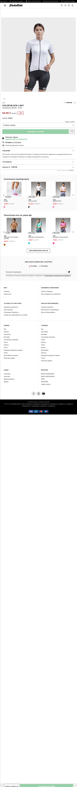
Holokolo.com (27, 406)
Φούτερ (43, 347)
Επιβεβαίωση (69, 272)
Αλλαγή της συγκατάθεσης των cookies (15, 315)
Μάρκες (6, 381)
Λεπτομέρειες (7, 162)
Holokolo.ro (61, 404)
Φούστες (43, 353)
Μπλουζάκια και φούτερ (11, 355)
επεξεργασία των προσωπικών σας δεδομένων (58, 275)
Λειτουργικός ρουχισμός (11, 339)
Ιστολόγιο (6, 291)
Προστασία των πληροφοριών (50, 309)
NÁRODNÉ (44, 381)
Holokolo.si (69, 404)
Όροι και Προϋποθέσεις (48, 312)
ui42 (23, 404)
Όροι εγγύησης (8, 309)
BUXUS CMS (16, 404)
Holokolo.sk (29, 404)
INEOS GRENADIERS (48, 376)
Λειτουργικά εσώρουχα (48, 337)
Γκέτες (6, 347)
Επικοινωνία (7, 294)
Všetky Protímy (45, 384)
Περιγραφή (6, 150)
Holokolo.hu (53, 404)
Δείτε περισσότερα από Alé (38, 250)
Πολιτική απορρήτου (47, 307)
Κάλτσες (6, 345)
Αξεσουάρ (7, 376)
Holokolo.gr (51, 406)
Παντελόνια (7, 334)
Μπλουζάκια (44, 350)
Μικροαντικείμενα (9, 379)
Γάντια (6, 342)
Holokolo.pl (45, 404)
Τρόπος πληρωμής (47, 291)
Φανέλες (6, 332)
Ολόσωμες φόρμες (9, 358)
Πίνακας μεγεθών (70, 121)
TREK (43, 379)
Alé (3, 102)
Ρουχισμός (7, 374)
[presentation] (4, 195)
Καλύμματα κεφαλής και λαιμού (13, 350)
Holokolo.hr (43, 406)
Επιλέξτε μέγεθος (9, 125)
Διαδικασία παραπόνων (11, 307)
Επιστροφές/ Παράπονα (11, 312)
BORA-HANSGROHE (47, 374)
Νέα (5, 329)
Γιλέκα (6, 353)
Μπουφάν (7, 337)
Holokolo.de (35, 406)
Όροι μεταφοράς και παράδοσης (51, 294)
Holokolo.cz (37, 404)
